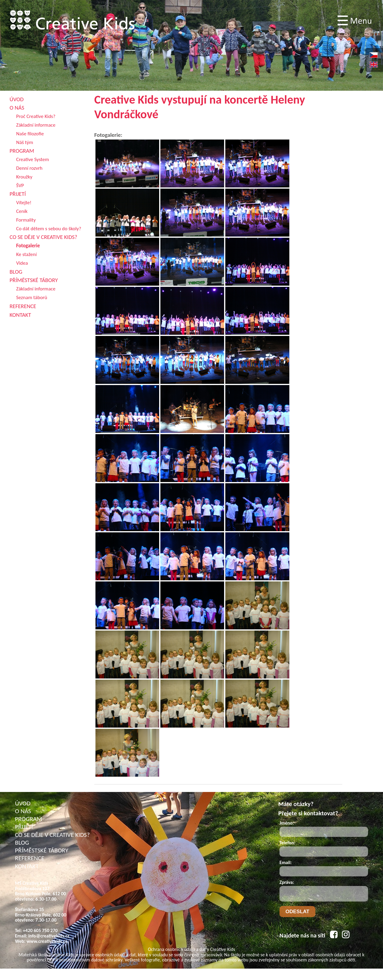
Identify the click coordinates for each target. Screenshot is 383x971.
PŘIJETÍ (24, 827)
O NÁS (23, 811)
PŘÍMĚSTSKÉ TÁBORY (41, 850)
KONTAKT (27, 866)
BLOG (22, 842)
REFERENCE (29, 858)
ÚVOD (23, 803)
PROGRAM (28, 819)
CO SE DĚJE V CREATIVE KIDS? (52, 835)
